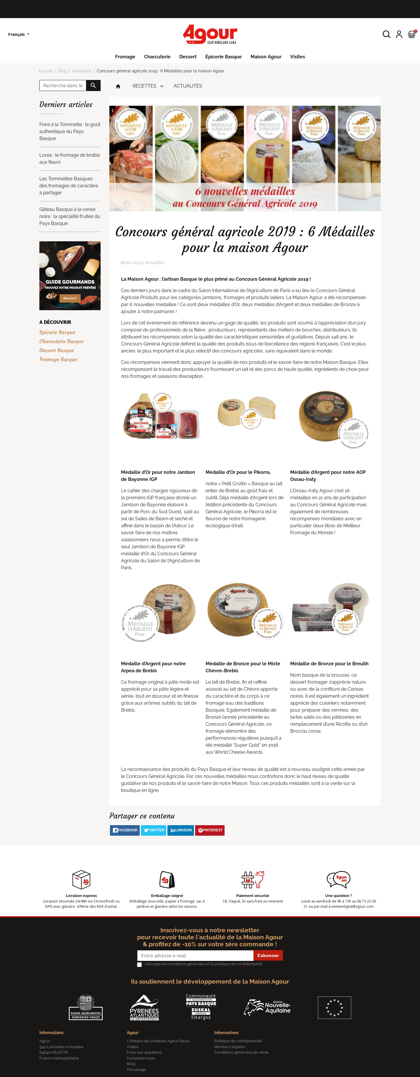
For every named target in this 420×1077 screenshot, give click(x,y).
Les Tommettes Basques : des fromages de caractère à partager (68, 185)
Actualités (188, 86)
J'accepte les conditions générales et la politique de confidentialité (203, 964)
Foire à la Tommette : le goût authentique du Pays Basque (69, 131)
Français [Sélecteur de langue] (17, 34)
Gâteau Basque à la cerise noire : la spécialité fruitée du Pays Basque (69, 216)
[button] (387, 34)
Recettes (144, 86)
